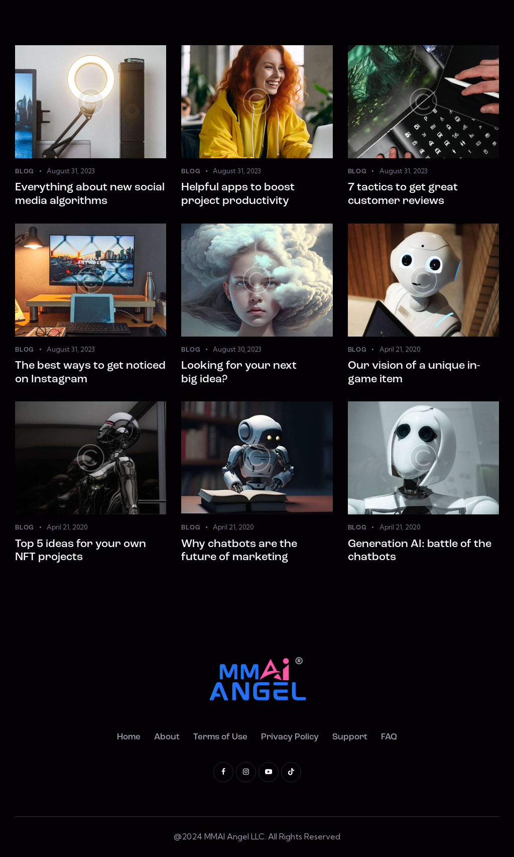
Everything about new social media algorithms (90, 194)
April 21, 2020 (399, 349)
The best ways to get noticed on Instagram (90, 372)
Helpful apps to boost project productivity (238, 194)
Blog (24, 171)
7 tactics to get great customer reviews (403, 194)
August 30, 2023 (237, 349)
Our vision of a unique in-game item (414, 372)
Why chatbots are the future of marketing (239, 551)
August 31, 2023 (71, 171)
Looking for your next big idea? (239, 372)
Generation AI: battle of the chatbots (419, 551)
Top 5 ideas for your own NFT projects (80, 551)
